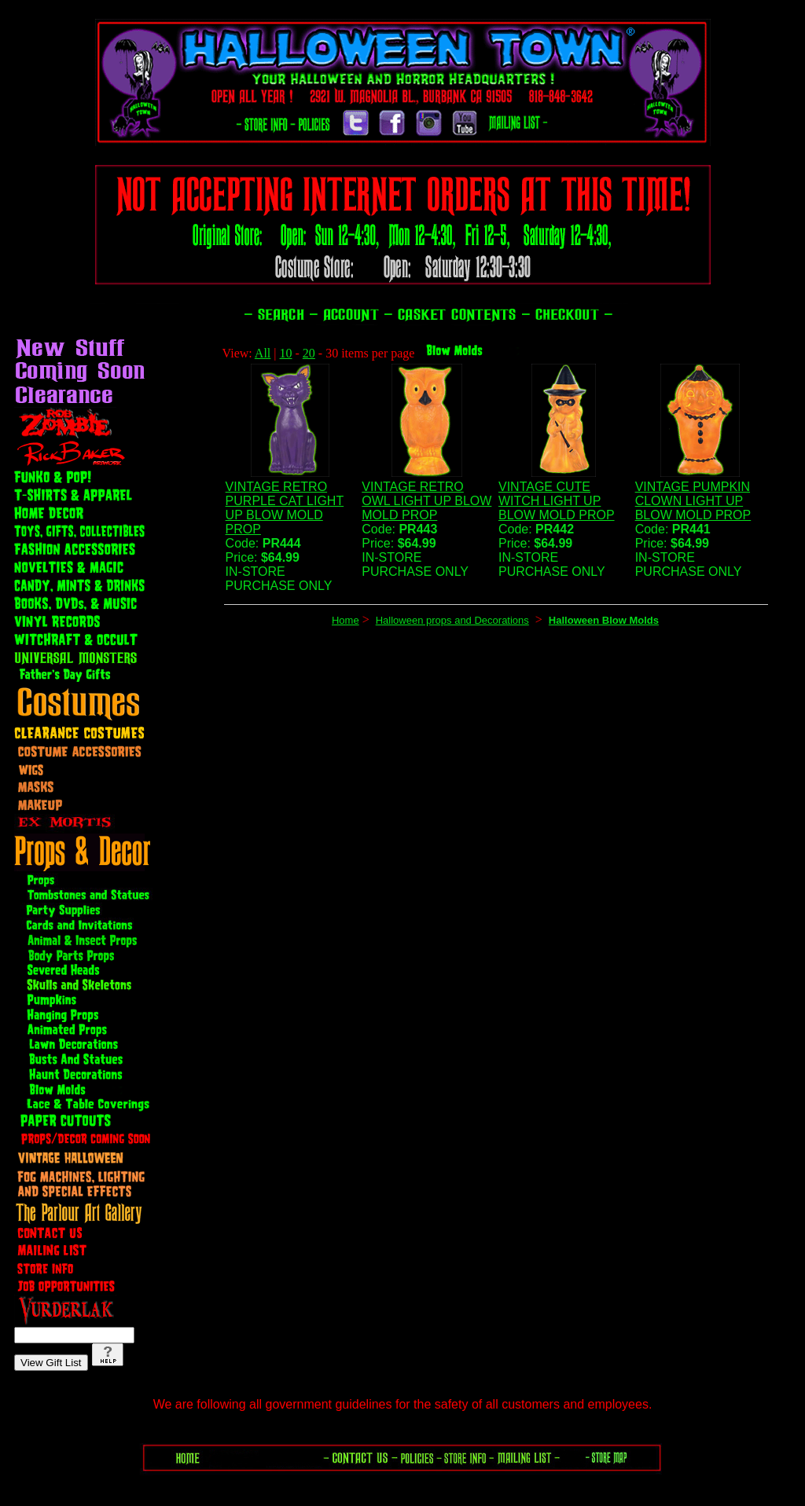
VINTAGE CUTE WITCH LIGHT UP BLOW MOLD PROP (556, 501)
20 (309, 353)
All (262, 353)
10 (286, 353)
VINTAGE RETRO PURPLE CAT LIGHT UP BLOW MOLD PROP (285, 508)
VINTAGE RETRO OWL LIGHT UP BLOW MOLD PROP (426, 501)
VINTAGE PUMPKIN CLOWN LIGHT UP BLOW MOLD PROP (693, 501)
